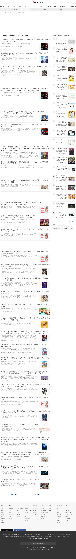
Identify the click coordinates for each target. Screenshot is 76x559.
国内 (9, 6)
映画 (10, 510)
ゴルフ (18, 514)
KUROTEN (10, 534)
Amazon (55, 228)
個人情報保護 (43, 547)
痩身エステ (40, 538)
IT (25, 514)
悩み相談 (33, 536)
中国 (2, 520)
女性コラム (43, 510)
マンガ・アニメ (25, 9)
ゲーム (33, 9)
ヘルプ (66, 520)
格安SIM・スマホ (70, 534)
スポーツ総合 (20, 508)
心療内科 (49, 534)
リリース (67, 508)
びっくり (35, 508)
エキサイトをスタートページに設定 (38, 543)
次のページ (38, 494)
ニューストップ (66, 2)
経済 (2, 510)
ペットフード (31, 538)
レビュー (16, 9)
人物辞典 (67, 516)
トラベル (43, 514)
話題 (50, 510)
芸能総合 (11, 508)
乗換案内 (59, 536)
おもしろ (42, 6)
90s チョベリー (44, 516)
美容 (72, 536)
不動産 (64, 536)
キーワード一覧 (68, 514)
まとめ (60, 9)
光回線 (11, 536)
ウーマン (46, 536)
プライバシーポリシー (34, 547)
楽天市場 (61, 228)
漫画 (55, 6)
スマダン (43, 508)
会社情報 (21, 547)
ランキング (62, 6)
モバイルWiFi (22, 536)
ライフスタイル (44, 512)
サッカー (19, 512)
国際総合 (3, 518)
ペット (34, 514)
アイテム (54, 534)
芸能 (20, 6)
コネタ (34, 510)
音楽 (10, 512)
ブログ (58, 534)
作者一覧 (67, 510)
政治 (2, 512)
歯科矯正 (68, 536)
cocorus (28, 536)
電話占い (63, 534)
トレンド (34, 6)
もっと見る (72, 221)
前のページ (13, 494)
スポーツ (27, 6)
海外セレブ (11, 514)
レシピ (50, 536)
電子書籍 (46, 538)
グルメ (44, 9)
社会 (2, 508)
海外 (15, 6)
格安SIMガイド (6, 536)
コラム (49, 6)
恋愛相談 (38, 536)
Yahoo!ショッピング (68, 228)
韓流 (10, 516)
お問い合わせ (53, 547)
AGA (36, 538)
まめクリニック (33, 534)
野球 (18, 510)
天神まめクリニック (42, 534)
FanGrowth (27, 534)
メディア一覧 (68, 512)
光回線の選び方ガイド (18, 534)
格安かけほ (16, 536)
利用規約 (26, 547)
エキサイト (73, 2)
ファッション (53, 9)
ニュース (2, 6)
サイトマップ (68, 518)
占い (42, 536)
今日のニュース (72, 6)
